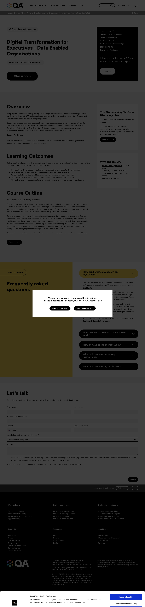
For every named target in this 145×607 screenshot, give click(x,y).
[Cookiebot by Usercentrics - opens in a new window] (15, 602)
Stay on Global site (59, 308)
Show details (35, 602)
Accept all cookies (126, 583)
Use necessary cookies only (126, 589)
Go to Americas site (84, 308)
